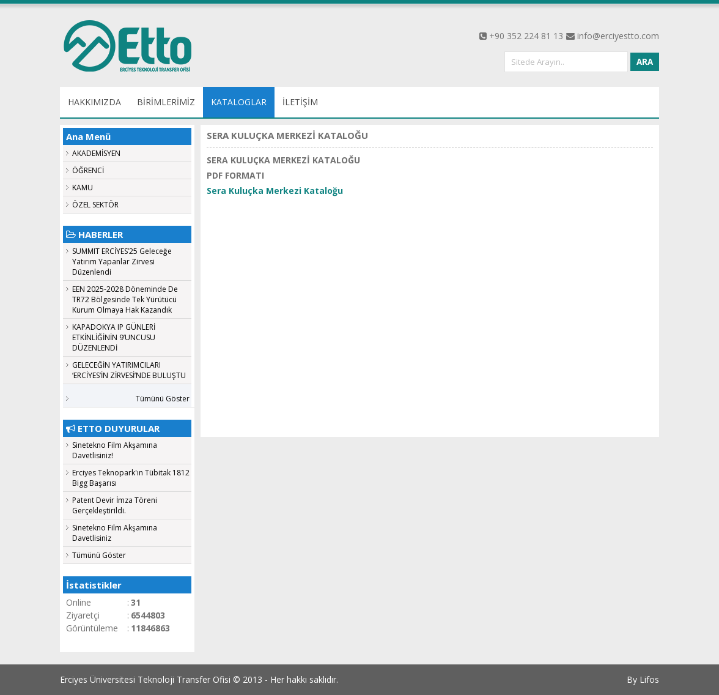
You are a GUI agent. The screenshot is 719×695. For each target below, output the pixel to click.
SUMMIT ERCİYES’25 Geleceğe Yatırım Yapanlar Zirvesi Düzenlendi (122, 261)
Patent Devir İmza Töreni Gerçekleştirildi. (114, 505)
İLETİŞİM (300, 102)
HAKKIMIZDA (94, 102)
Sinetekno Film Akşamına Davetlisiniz (114, 532)
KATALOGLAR (239, 102)
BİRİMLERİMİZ (166, 102)
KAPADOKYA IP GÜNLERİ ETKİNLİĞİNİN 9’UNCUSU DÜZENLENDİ (113, 337)
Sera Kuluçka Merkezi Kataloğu (275, 190)
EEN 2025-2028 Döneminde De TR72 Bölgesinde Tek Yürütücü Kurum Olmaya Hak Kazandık (125, 299)
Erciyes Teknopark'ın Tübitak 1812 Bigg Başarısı (131, 477)
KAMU (82, 187)
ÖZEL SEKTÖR (95, 204)
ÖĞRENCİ (88, 170)
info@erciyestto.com (618, 36)
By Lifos (643, 679)
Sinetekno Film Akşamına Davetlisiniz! (114, 450)
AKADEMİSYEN (96, 153)
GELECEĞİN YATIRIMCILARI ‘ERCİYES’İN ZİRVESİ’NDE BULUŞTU (129, 370)
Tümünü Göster (163, 398)
